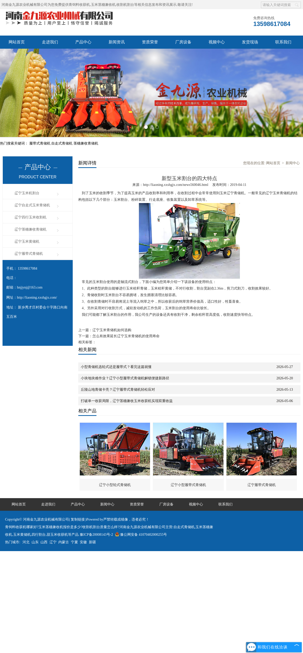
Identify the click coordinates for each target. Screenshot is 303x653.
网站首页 (17, 42)
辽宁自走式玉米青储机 (32, 205)
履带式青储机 (40, 143)
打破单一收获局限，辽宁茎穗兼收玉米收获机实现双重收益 (127, 401)
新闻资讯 (117, 42)
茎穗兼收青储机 (85, 143)
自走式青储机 (62, 143)
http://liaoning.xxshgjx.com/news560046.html (175, 185)
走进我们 (50, 42)
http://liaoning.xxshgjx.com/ (37, 297)
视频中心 (217, 42)
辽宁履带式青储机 (29, 253)
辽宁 (53, 542)
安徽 (83, 542)
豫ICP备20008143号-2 (96, 534)
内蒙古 (63, 542)
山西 (43, 542)
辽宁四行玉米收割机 (30, 217)
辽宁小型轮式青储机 (115, 485)
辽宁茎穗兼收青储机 (30, 229)
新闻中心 (293, 163)
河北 (26, 542)
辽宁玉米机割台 (27, 193)
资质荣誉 (150, 42)
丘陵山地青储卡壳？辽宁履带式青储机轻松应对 (118, 389)
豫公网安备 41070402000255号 (141, 534)
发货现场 (250, 42)
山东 (35, 542)
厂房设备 (183, 42)
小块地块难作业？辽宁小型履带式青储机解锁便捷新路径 (125, 378)
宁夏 (74, 542)
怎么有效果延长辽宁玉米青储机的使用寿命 (126, 336)
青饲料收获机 (79, 5)
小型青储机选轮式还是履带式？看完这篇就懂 (116, 367)
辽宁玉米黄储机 (27, 241)
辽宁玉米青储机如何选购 (111, 330)
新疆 (92, 542)
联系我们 (283, 42)
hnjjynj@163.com (29, 287)
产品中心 (83, 42)
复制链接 (78, 519)
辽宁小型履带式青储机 (188, 485)
